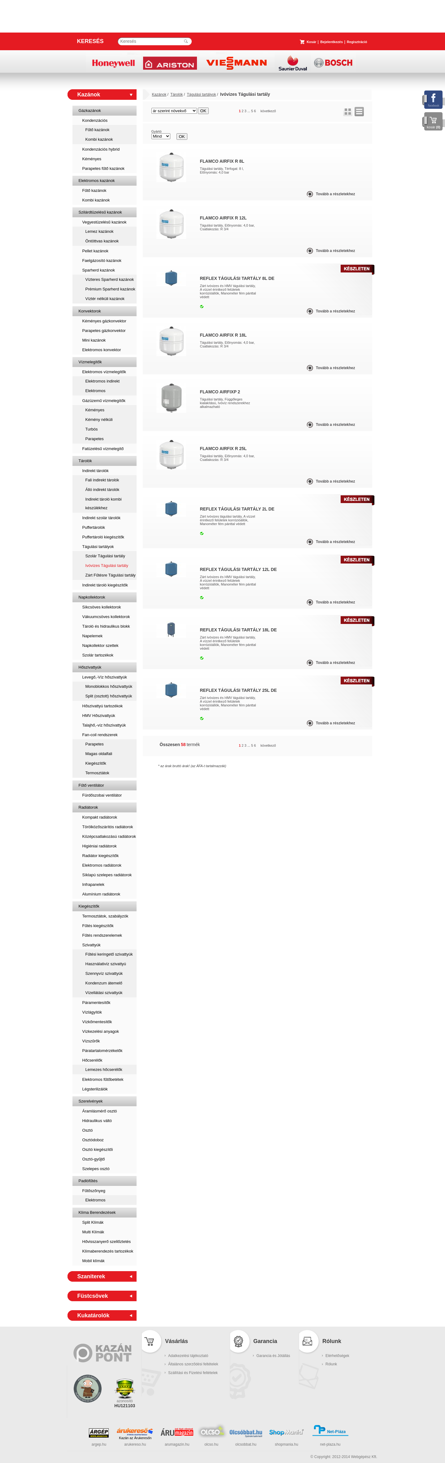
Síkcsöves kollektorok (101, 607)
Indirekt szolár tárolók (101, 517)
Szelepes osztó (96, 1168)
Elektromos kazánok (97, 180)
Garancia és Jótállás (273, 1356)
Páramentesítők (96, 1002)
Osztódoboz (93, 1140)
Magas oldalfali (98, 753)
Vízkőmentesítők (97, 1021)
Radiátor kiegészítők (100, 855)
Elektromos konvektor (101, 349)
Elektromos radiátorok (101, 865)
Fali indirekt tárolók (102, 480)
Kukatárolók (93, 1315)
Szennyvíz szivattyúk (104, 973)
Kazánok (88, 94)
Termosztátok (97, 773)
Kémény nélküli (99, 419)
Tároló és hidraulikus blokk (106, 626)
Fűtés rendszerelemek (102, 935)
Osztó (87, 1130)
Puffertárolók (93, 527)
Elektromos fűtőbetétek (103, 1079)
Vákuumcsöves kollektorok (106, 616)
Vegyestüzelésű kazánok (104, 222)
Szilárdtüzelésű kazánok (100, 212)
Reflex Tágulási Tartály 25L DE (238, 690)
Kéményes (91, 159)
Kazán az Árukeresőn (135, 1438)
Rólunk (331, 1364)
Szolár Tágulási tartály (105, 556)
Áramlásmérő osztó (99, 1111)
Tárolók (85, 460)
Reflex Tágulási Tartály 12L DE (238, 569)
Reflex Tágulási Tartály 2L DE (237, 508)
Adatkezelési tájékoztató (188, 1356)
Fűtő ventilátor (91, 785)
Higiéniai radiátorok (99, 846)
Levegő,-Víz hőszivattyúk (104, 677)
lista (359, 111)
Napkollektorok (92, 597)
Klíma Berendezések (97, 1212)
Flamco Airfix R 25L (223, 448)
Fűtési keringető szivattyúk (109, 954)
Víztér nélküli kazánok (104, 298)
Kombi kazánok (99, 139)
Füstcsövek (92, 1296)
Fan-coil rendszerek (100, 734)
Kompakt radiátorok (99, 817)
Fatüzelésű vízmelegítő (103, 448)
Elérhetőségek (337, 1356)
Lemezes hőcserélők (103, 1069)
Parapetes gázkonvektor (104, 330)
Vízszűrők (91, 1041)
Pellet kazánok (95, 251)
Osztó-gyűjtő (93, 1159)
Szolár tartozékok (97, 655)
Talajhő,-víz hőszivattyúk (104, 725)
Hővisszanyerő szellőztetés (106, 1241)
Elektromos (95, 390)
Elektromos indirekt (102, 381)
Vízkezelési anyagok (100, 1031)
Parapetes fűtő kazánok (103, 168)
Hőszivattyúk (90, 667)
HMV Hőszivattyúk (98, 715)
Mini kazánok (94, 340)
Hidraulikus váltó (97, 1120)
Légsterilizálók (95, 1089)
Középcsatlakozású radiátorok (109, 836)
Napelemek (92, 636)
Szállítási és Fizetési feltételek (193, 1373)
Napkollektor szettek (100, 645)
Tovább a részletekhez (335, 194)
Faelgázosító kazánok (101, 260)
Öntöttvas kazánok (102, 241)
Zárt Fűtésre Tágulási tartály (110, 575)
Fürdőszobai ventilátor (102, 795)
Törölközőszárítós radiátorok (107, 826)
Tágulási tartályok (98, 546)
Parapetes (94, 438)
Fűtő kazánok (97, 129)
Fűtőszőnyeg (93, 1190)
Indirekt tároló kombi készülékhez (103, 503)
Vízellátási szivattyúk (104, 992)
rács (347, 111)
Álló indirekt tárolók (102, 489)
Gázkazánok (90, 110)
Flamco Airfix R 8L (222, 161)
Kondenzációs (95, 120)
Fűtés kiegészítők (98, 925)
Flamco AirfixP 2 (220, 391)
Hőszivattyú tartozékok (102, 706)
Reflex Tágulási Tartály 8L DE (237, 278)
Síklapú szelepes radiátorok (107, 875)
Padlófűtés (88, 1180)
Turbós (91, 429)
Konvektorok (90, 311)
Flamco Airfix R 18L (223, 335)
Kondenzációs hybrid (101, 149)
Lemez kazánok (99, 231)
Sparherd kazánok (98, 270)
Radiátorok (88, 807)
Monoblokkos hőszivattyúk (109, 686)
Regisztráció (357, 42)
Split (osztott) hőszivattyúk (108, 696)
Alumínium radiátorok (101, 894)
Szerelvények (91, 1101)
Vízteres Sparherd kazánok (109, 279)
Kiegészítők (95, 763)
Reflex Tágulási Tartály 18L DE (238, 629)
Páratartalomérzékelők (102, 1050)
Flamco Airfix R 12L (223, 217)
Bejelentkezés (331, 42)
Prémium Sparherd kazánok (110, 289)
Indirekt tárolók (95, 470)
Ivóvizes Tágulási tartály (107, 565)
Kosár (311, 42)
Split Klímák (93, 1222)
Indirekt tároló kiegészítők (105, 585)
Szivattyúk (91, 945)
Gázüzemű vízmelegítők (103, 400)
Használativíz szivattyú (105, 963)
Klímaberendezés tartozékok (107, 1251)
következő (268, 111)
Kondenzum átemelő (103, 983)
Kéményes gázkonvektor (104, 321)
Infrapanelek (93, 884)
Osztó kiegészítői (97, 1149)
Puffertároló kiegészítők (103, 537)
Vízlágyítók (92, 1012)
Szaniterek (91, 1276)
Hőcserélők (92, 1060)
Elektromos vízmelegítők (104, 371)
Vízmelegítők (90, 362)
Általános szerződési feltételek (193, 1364)
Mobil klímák (93, 1260)
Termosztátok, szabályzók (105, 916)
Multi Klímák (93, 1232)
